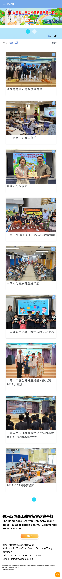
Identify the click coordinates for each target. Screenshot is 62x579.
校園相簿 (14, 42)
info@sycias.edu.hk (22, 558)
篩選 (55, 42)
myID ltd (12, 573)
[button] (27, 32)
